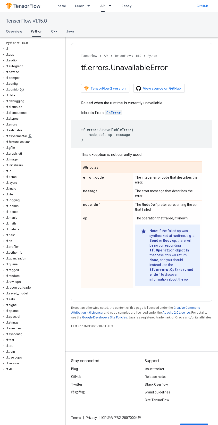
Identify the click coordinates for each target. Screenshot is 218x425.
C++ (54, 31)
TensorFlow (89, 56)
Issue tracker (154, 369)
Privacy (91, 418)
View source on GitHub (158, 88)
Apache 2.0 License (176, 312)
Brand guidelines (157, 392)
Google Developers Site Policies (104, 317)
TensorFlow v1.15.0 (26, 21)
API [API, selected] (103, 6)
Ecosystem (131, 6)
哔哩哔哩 (78, 392)
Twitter (76, 384)
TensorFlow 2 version (105, 88)
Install (61, 6)
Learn (79, 6)
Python (152, 56)
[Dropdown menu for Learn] (90, 6)
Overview (14, 31)
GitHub (202, 6)
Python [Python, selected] (36, 31)
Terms (76, 418)
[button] (31, 49)
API (106, 56)
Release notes (156, 377)
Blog (74, 369)
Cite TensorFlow (157, 400)
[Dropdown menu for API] (111, 6)
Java (70, 31)
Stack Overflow (156, 384)
